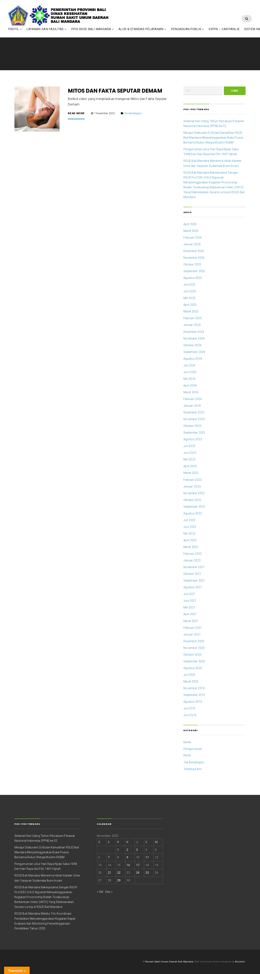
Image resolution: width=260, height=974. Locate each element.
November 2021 (194, 567)
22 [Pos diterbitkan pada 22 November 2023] (118, 872)
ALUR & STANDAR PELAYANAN (140, 33)
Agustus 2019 (192, 701)
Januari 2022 (192, 560)
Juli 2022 (189, 520)
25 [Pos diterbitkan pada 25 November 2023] (147, 872)
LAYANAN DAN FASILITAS (45, 33)
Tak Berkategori (133, 113)
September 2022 (194, 506)
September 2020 (194, 661)
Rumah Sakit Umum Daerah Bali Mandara (169, 961)
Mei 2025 (189, 298)
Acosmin (240, 961)
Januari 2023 (192, 486)
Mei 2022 (189, 533)
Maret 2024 (190, 392)
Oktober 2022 (192, 500)
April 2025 (190, 304)
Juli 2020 (189, 674)
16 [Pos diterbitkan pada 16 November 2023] (128, 865)
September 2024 (194, 352)
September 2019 (194, 695)
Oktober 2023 (192, 425)
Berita (187, 742)
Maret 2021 (190, 621)
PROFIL (13, 33)
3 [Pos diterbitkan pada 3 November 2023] (137, 849)
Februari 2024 (192, 399)
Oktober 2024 (192, 345)
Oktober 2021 (192, 573)
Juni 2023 (189, 452)
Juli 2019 (189, 708)
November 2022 (194, 493)
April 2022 (190, 540)
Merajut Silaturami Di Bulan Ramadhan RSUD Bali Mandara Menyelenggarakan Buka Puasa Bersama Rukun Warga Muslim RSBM (213, 137)
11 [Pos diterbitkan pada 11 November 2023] (147, 857)
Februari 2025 (192, 318)
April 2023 (190, 466)
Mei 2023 (189, 459)
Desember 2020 (193, 641)
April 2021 (190, 614)
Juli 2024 (189, 365)
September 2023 (194, 432)
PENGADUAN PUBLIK (186, 33)
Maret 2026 (190, 230)
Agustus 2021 (192, 587)
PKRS (187, 755)
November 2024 (194, 338)
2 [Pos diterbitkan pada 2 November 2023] (127, 849)
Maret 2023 (190, 472)
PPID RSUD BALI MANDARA (91, 33)
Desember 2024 (193, 331)
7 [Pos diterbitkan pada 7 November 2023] (108, 857)
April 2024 (190, 385)
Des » (108, 891)
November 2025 (194, 257)
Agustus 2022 (192, 513)
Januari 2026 (192, 244)
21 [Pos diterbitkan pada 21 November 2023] (109, 872)
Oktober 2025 (192, 264)
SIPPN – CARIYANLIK (224, 33)
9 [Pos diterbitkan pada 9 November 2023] (127, 857)
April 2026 (190, 224)
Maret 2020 (190, 681)
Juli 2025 (189, 284)
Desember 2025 (193, 251)
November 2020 (194, 648)
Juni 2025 (189, 291)
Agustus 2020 (192, 668)
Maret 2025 (190, 311)
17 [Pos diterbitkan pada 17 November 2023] (137, 865)
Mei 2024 (189, 378)
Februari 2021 (192, 627)
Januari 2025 (192, 324)
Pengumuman (192, 748)
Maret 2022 (190, 547)
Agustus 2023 (192, 439)
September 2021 (194, 580)
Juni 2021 (189, 600)
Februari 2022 (192, 553)
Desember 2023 (193, 412)
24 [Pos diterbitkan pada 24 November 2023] (137, 872)
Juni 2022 (189, 526)
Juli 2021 (189, 594)
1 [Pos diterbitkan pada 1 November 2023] (118, 849)
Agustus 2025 (192, 277)
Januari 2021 (192, 634)
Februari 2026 (192, 237)
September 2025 (194, 271)
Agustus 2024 (192, 358)
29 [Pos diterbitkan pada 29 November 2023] (118, 880)
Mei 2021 (189, 607)
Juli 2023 (189, 446)
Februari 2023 (192, 479)
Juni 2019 (189, 715)
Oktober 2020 (192, 654)
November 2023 (194, 419)
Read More (76, 113)
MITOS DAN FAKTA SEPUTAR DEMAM (115, 90)
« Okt (100, 891)
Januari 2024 (192, 405)
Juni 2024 (189, 372)
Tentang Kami (192, 769)
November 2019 (194, 688)
